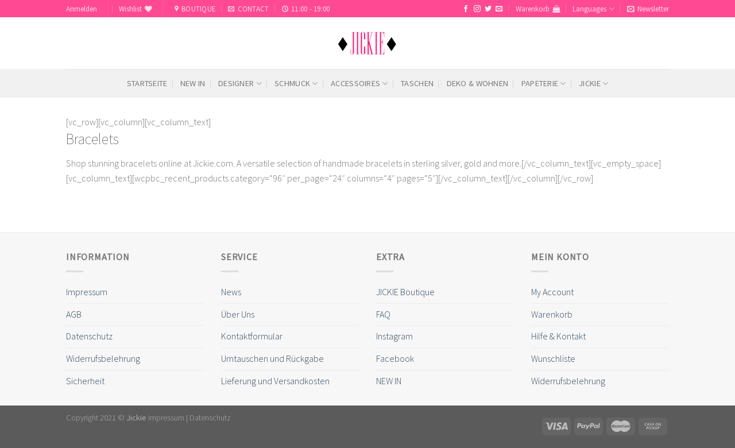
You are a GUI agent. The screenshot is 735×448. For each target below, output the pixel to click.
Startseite (147, 83)
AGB (74, 314)
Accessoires (359, 83)
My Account (552, 292)
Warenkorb (551, 314)
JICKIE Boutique (405, 292)
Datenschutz (89, 336)
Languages (593, 8)
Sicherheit (85, 381)
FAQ (383, 314)
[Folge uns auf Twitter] (488, 9)
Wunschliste (553, 358)
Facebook (395, 358)
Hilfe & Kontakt (558, 336)
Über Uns (237, 314)
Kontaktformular (252, 336)
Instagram (394, 336)
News (231, 292)
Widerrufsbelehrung (103, 358)
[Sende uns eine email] (499, 9)
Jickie (593, 83)
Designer (240, 83)
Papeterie (543, 83)
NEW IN (193, 83)
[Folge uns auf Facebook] (465, 9)
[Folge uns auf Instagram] (477, 9)
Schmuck (296, 83)
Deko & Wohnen (478, 83)
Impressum (86, 292)
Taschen (417, 83)
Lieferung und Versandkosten (275, 381)
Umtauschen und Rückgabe (272, 358)
